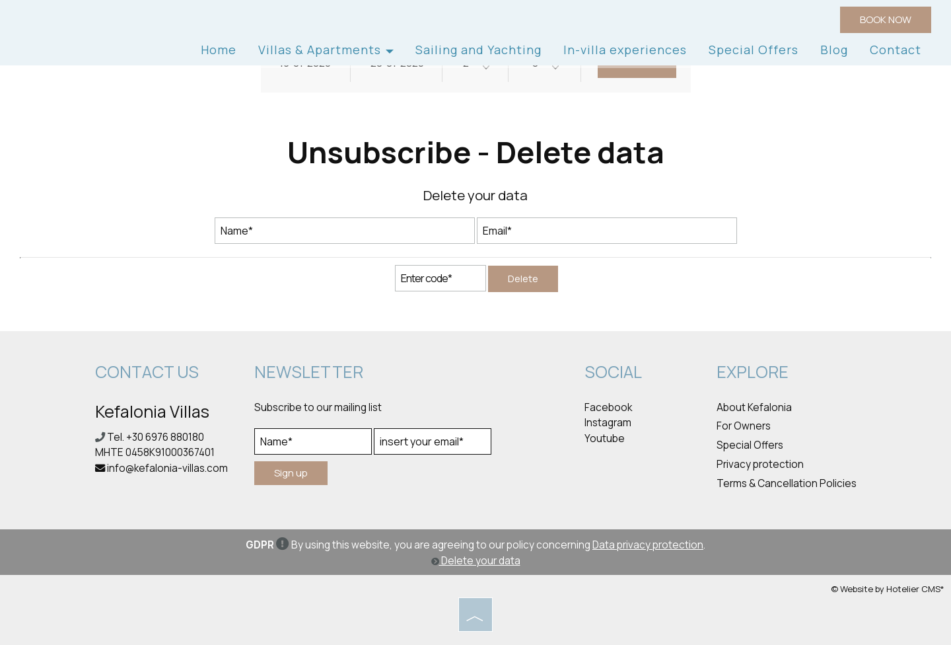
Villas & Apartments (326, 49)
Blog (834, 49)
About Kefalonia (754, 407)
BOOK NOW (885, 19)
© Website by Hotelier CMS (885, 589)
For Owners (744, 426)
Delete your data (475, 561)
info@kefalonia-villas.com (167, 468)
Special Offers (753, 49)
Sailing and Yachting (478, 49)
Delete (523, 278)
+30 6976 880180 (165, 437)
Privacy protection (760, 464)
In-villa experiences (625, 49)
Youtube (604, 438)
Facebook (608, 407)
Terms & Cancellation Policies (787, 483)
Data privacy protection (647, 545)
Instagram (607, 423)
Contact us (147, 371)
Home (218, 49)
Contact (895, 49)
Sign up (291, 473)
